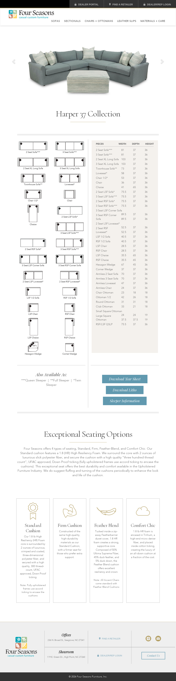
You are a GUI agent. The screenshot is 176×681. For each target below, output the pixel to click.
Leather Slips (126, 21)
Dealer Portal (86, 4)
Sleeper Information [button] (125, 400)
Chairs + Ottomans (99, 21)
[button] (13, 60)
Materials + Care (152, 21)
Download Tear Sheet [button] (125, 379)
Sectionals (72, 21)
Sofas (55, 21)
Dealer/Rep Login (157, 4)
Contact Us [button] (153, 655)
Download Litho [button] (125, 390)
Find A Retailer (121, 4)
